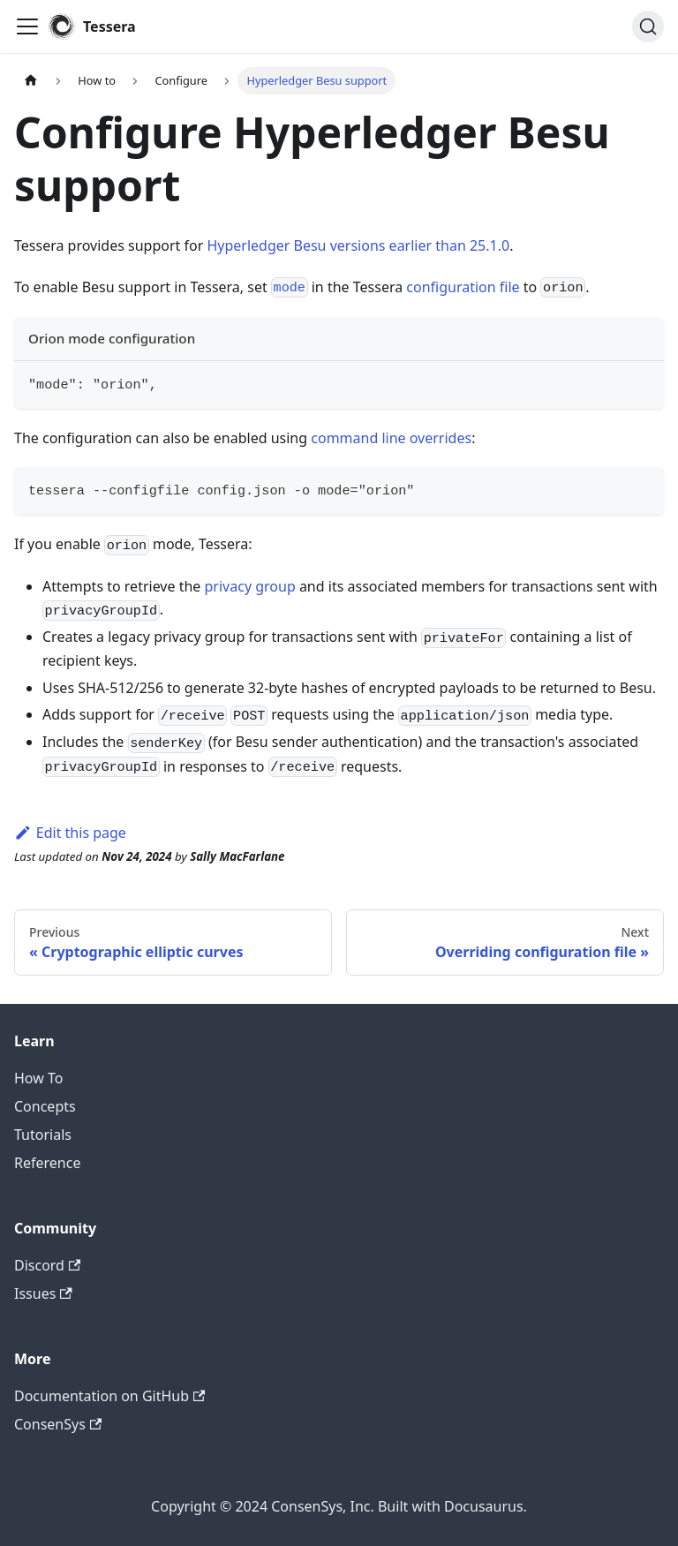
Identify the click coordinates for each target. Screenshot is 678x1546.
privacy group (250, 586)
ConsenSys (58, 1424)
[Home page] (31, 80)
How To (38, 1078)
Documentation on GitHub (109, 1396)
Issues (43, 1293)
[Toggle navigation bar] (27, 26)
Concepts (45, 1106)
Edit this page (70, 832)
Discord (47, 1265)
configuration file (462, 287)
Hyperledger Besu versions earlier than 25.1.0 (358, 245)
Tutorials (43, 1134)
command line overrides (391, 438)
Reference (47, 1163)
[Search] (648, 26)
